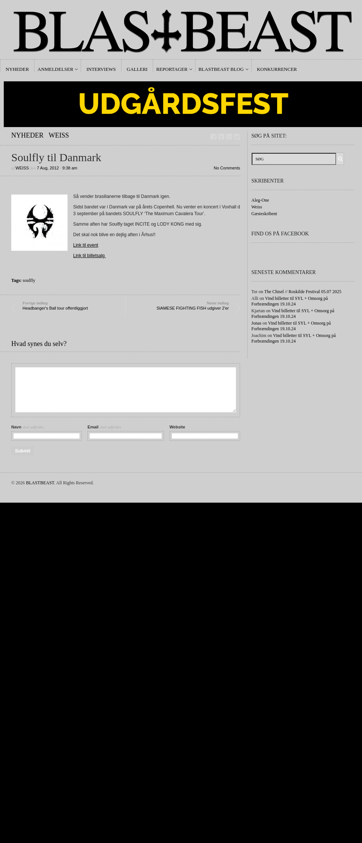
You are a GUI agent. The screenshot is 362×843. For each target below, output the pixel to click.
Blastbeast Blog (221, 69)
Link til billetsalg (89, 255)
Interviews (101, 69)
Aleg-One (260, 200)
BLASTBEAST (40, 482)
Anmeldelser (55, 69)
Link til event (85, 245)
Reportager (171, 69)
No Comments (227, 168)
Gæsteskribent (264, 213)
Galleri (137, 69)
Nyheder (17, 69)
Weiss (59, 135)
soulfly (29, 280)
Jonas (256, 323)
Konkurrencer (277, 69)
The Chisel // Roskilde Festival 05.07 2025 (302, 291)
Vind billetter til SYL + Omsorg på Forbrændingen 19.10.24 (289, 301)
